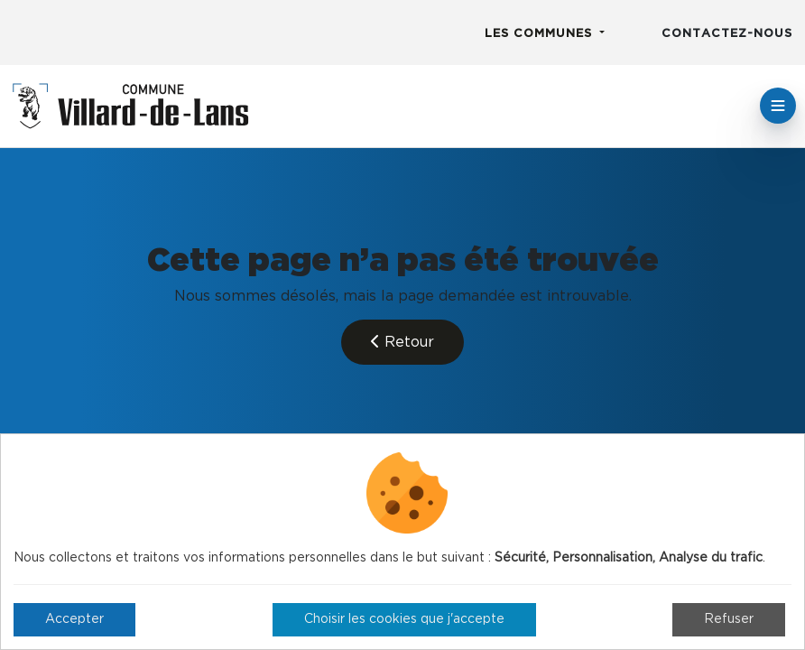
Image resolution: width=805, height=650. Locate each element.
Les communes (541, 34)
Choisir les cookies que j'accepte (404, 619)
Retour (402, 341)
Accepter (74, 619)
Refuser (729, 619)
